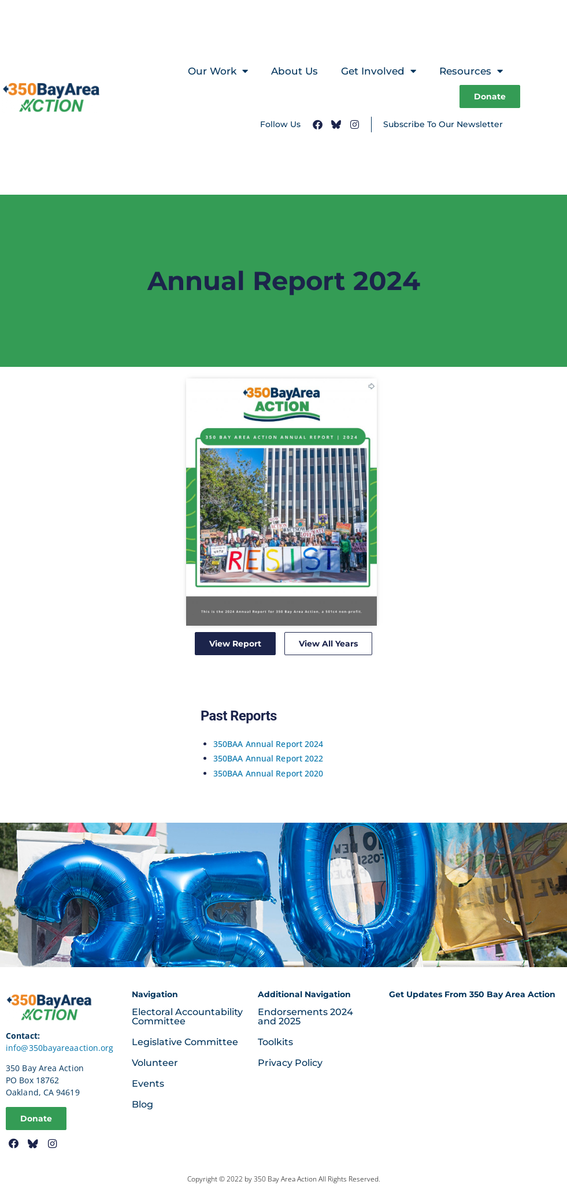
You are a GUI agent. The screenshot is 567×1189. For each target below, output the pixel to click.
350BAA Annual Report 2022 (268, 758)
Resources (471, 71)
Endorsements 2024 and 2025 (305, 1016)
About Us (294, 71)
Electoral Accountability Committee (187, 1016)
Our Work (218, 71)
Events (148, 1083)
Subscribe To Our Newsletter (443, 124)
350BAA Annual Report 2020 (268, 773)
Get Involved (378, 71)
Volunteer (155, 1062)
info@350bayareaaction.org (60, 1047)
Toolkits (275, 1041)
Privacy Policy (290, 1062)
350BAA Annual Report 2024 (268, 743)
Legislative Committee (185, 1041)
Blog (142, 1104)
